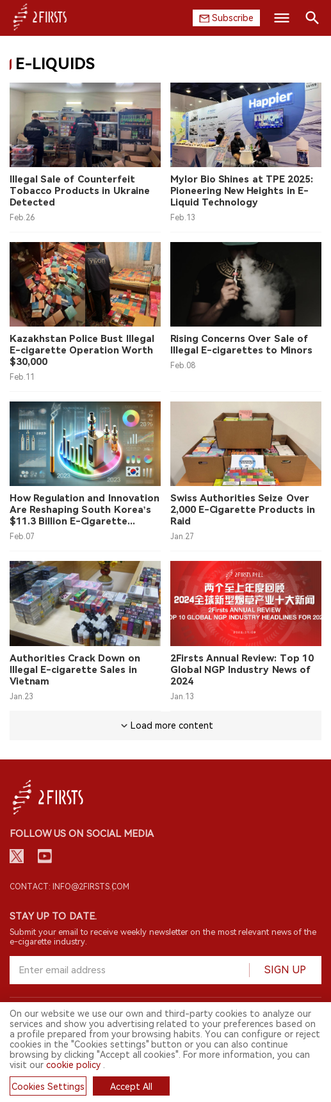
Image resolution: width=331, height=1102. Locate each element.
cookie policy (73, 1065)
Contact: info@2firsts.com (69, 886)
